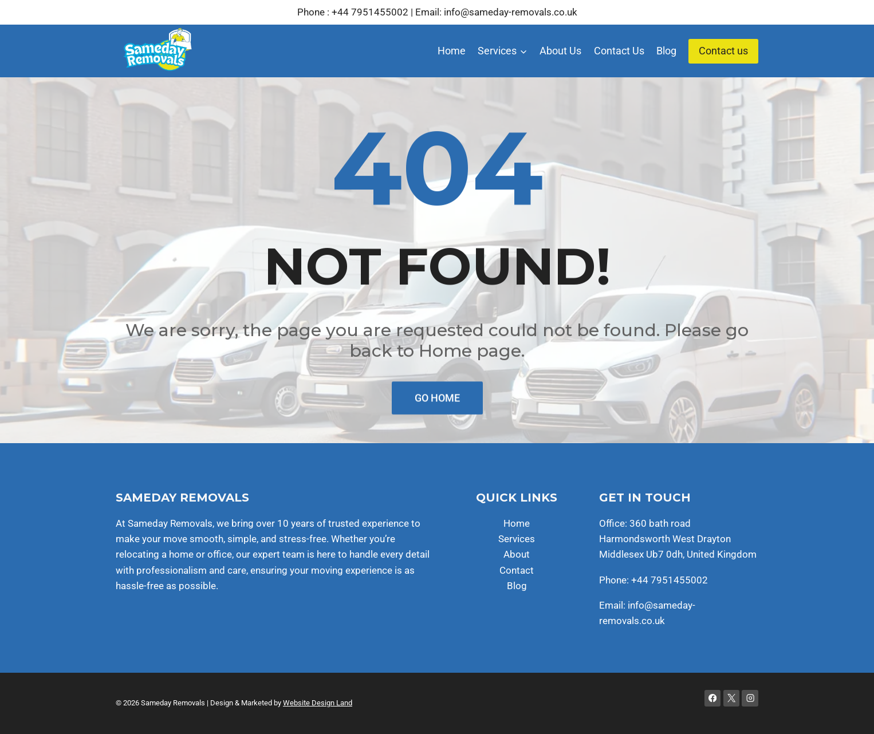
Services (516, 538)
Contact (516, 570)
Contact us (723, 51)
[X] (731, 698)
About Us (560, 51)
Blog (666, 51)
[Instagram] (750, 698)
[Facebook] (712, 698)
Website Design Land (317, 703)
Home (452, 51)
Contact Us (619, 51)
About (516, 554)
